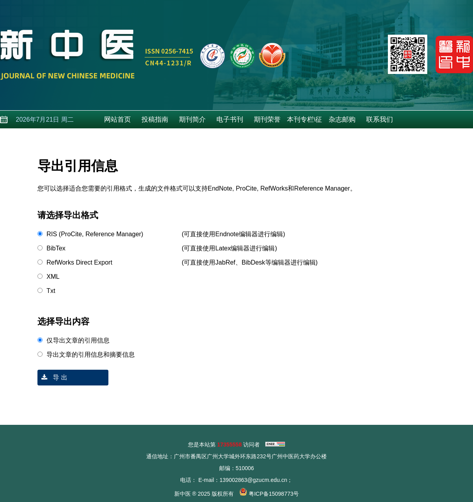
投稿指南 (155, 119)
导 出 (52, 377)
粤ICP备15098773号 (274, 494)
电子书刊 (229, 119)
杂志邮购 (342, 119)
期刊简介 (192, 119)
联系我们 (379, 119)
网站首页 (117, 119)
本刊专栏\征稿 (304, 122)
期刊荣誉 (267, 119)
